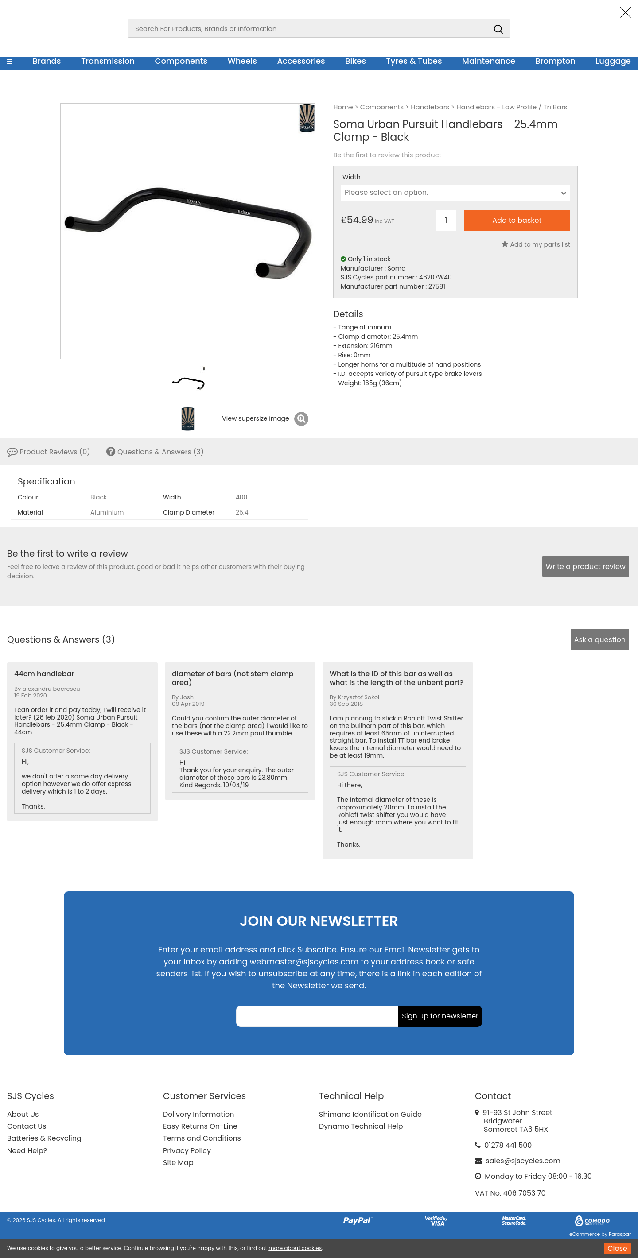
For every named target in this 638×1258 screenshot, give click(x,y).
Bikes (355, 60)
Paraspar (620, 1234)
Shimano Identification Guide (370, 1114)
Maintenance (488, 60)
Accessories (301, 60)
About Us (23, 1114)
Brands (46, 60)
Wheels (242, 60)
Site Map (178, 1162)
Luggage (613, 60)
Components (181, 60)
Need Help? (27, 1151)
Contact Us (26, 1126)
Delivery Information (198, 1114)
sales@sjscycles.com (523, 1161)
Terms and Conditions (202, 1138)
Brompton (555, 60)
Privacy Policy (187, 1151)
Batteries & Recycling (44, 1138)
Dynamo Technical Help (361, 1126)
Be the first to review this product (387, 155)
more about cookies (295, 1248)
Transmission (108, 60)
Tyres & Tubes (414, 60)
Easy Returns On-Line (200, 1126)
